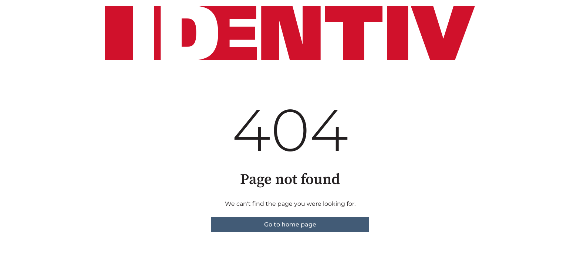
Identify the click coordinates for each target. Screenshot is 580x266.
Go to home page (290, 224)
